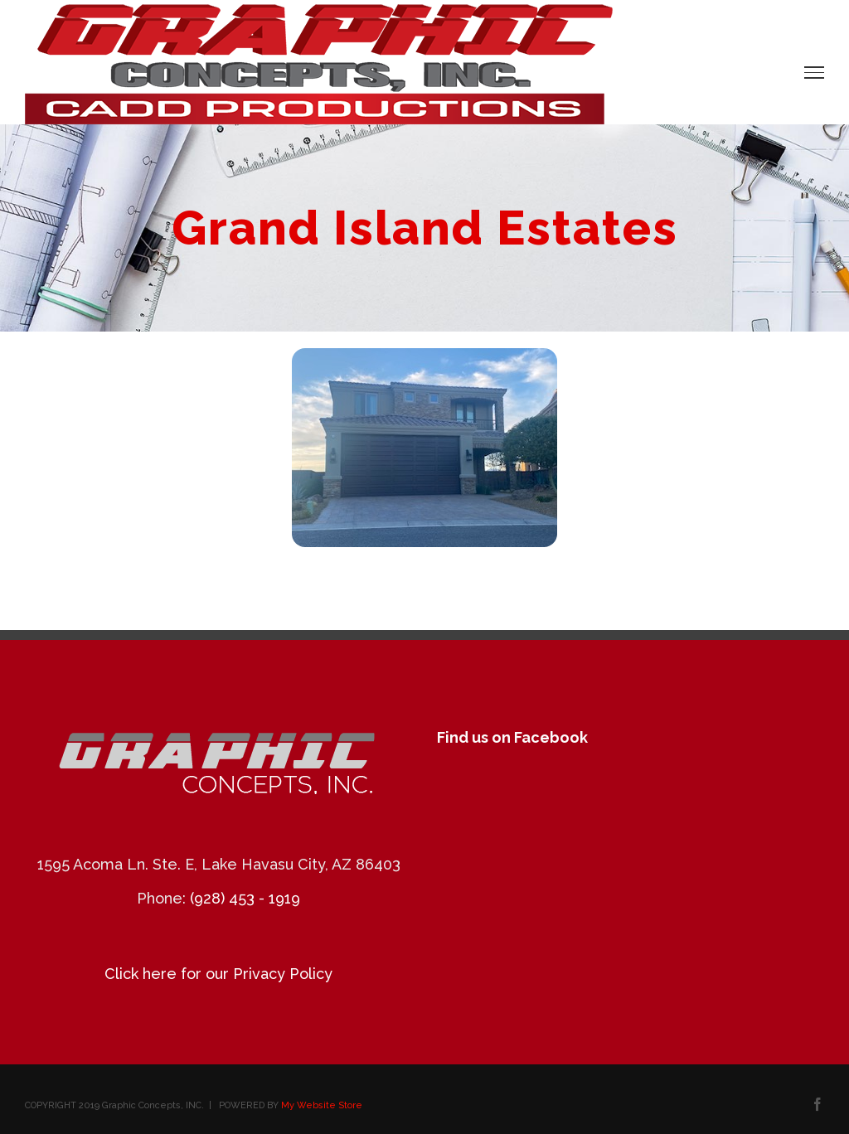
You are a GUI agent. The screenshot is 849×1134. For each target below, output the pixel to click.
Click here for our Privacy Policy (218, 973)
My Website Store (321, 1105)
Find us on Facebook (512, 737)
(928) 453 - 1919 (245, 898)
